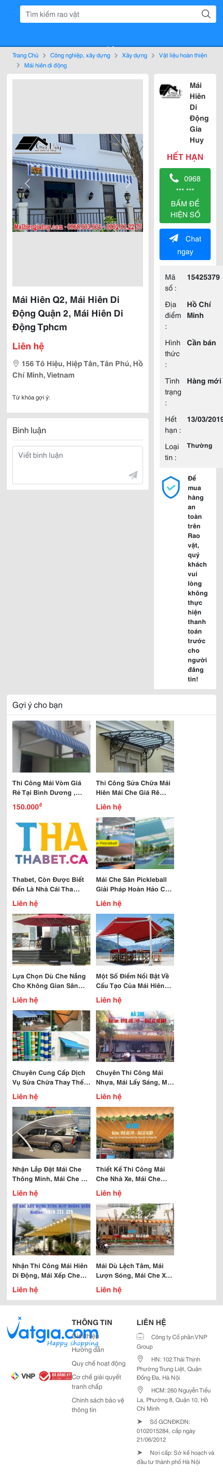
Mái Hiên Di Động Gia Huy (199, 111)
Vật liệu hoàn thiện (183, 55)
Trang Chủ (25, 55)
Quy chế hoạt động (99, 1362)
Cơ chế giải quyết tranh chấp (96, 1381)
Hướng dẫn (88, 1349)
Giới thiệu (85, 1335)
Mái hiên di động (45, 65)
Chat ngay (185, 244)
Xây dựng (134, 55)
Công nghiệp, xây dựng (80, 55)
